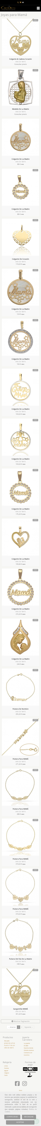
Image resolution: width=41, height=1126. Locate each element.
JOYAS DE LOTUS (9, 1055)
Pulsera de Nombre (20, 720)
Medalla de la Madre (20, 120)
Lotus (6, 1077)
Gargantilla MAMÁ (20, 1020)
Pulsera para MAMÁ (20, 770)
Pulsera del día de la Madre (20, 970)
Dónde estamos (29, 1062)
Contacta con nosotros (28, 1065)
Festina (6, 1080)
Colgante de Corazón (20, 270)
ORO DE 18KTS (20, 73)
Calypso (6, 1084)
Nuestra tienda (28, 1059)
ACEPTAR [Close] (20, 1122)
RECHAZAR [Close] (28, 1117)
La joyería (27, 1055)
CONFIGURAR (12, 1117)
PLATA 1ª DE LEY (9, 1057)
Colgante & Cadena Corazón (20, 70)
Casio (6, 1087)
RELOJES (6, 1052)
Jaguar (6, 1082)
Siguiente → (28, 1039)
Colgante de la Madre (20, 170)
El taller (26, 1057)
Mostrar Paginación (21, 1033)
